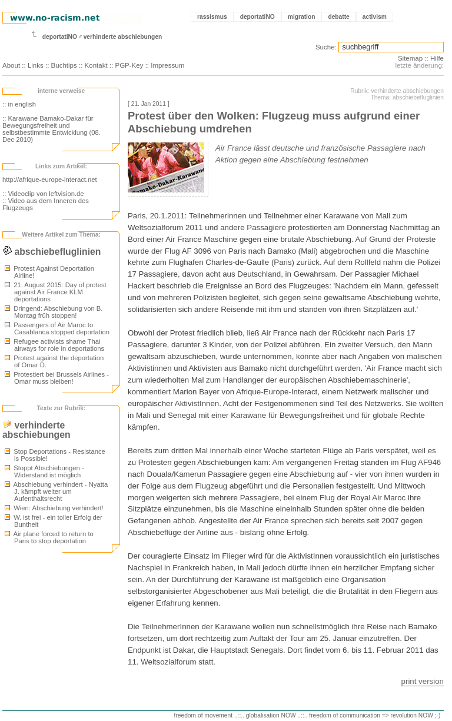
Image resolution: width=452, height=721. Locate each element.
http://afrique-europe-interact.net (49, 179)
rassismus (212, 17)
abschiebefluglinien (51, 252)
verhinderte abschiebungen (123, 37)
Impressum (167, 65)
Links (36, 65)
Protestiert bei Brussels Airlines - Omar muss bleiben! (57, 378)
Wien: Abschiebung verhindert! (54, 507)
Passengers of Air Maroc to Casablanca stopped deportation (57, 328)
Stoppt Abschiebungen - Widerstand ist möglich (44, 471)
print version (422, 681)
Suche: (326, 47)
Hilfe (437, 58)
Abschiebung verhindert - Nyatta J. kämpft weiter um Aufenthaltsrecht (56, 491)
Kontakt (96, 65)
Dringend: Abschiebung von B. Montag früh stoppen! (53, 312)
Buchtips (64, 65)
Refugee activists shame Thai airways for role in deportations (54, 345)
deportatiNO (257, 17)
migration (301, 17)
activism (375, 17)
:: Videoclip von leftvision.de (43, 193)
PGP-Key (129, 65)
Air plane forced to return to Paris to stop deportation (49, 537)
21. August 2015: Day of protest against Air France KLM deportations (56, 292)
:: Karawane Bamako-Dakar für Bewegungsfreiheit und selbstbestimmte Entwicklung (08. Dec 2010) (51, 129)
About (11, 65)
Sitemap (410, 58)
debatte (338, 17)
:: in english (19, 104)
